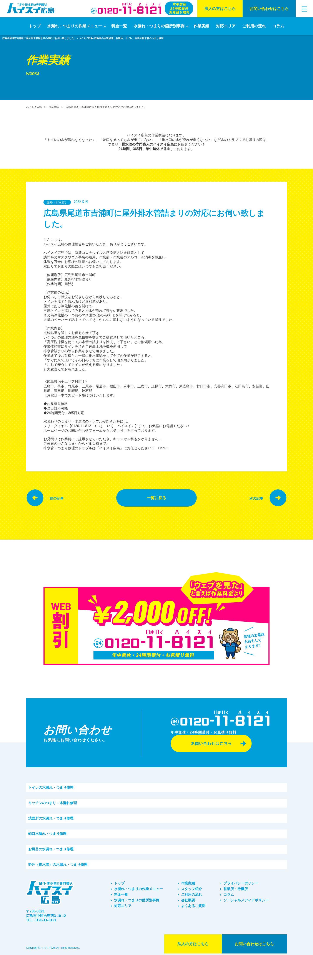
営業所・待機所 (235, 889)
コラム (278, 26)
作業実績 (201, 26)
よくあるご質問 (193, 906)
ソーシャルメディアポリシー (246, 900)
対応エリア (226, 26)
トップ (35, 26)
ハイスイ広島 (34, 107)
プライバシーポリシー (240, 883)
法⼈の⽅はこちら (220, 9)
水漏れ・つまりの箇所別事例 (159, 26)
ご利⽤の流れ (254, 26)
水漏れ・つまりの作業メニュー (74, 26)
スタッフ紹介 (191, 889)
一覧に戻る (156, 498)
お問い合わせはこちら (269, 9)
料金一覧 (119, 26)
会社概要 (188, 900)
